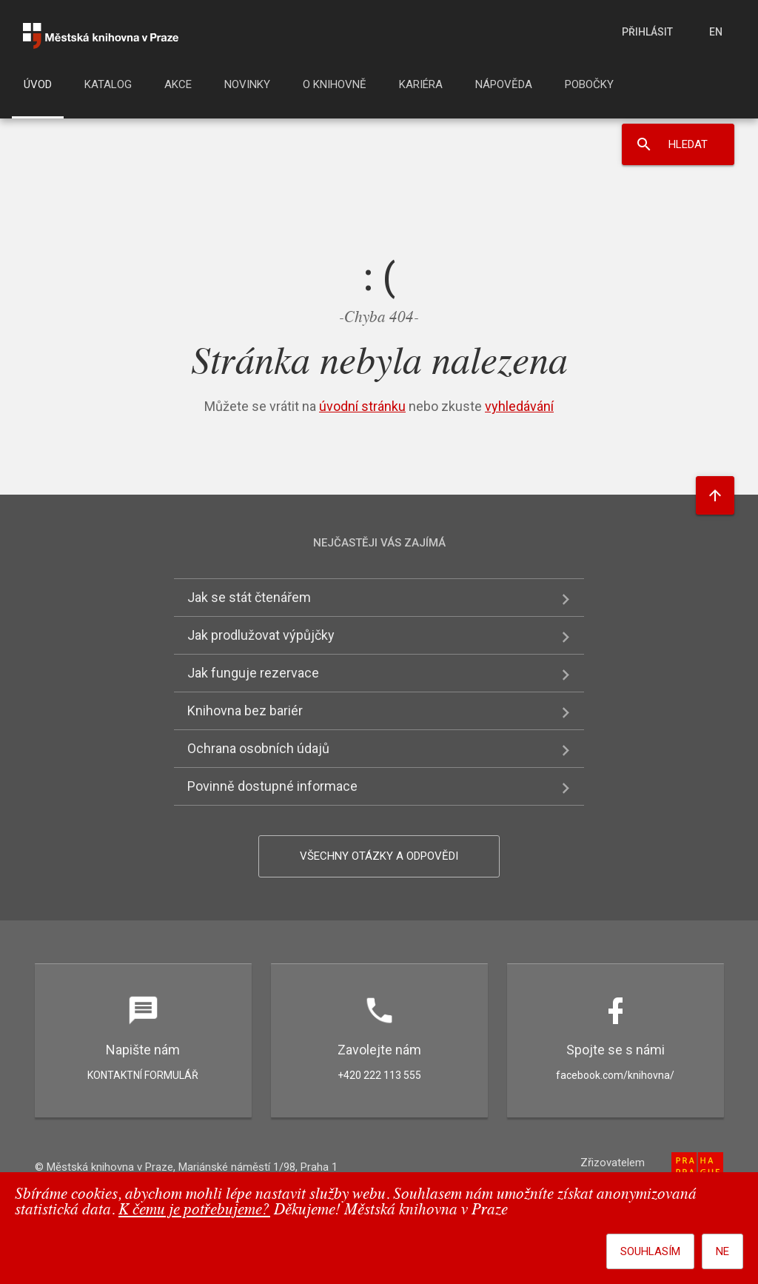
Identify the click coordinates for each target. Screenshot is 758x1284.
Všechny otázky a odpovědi (379, 856)
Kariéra (421, 84)
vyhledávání (519, 406)
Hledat (688, 144)
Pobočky (589, 84)
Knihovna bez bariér (245, 710)
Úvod (38, 84)
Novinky (247, 84)
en (715, 32)
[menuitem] (38, 88)
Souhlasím (650, 1251)
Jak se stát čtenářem (249, 597)
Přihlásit (647, 32)
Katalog (108, 84)
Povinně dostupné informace (272, 786)
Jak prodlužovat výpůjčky (261, 635)
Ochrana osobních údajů (258, 748)
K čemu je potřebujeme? (194, 1210)
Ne (722, 1251)
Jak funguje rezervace (253, 673)
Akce (178, 84)
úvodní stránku (362, 406)
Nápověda (503, 84)
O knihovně (334, 84)
